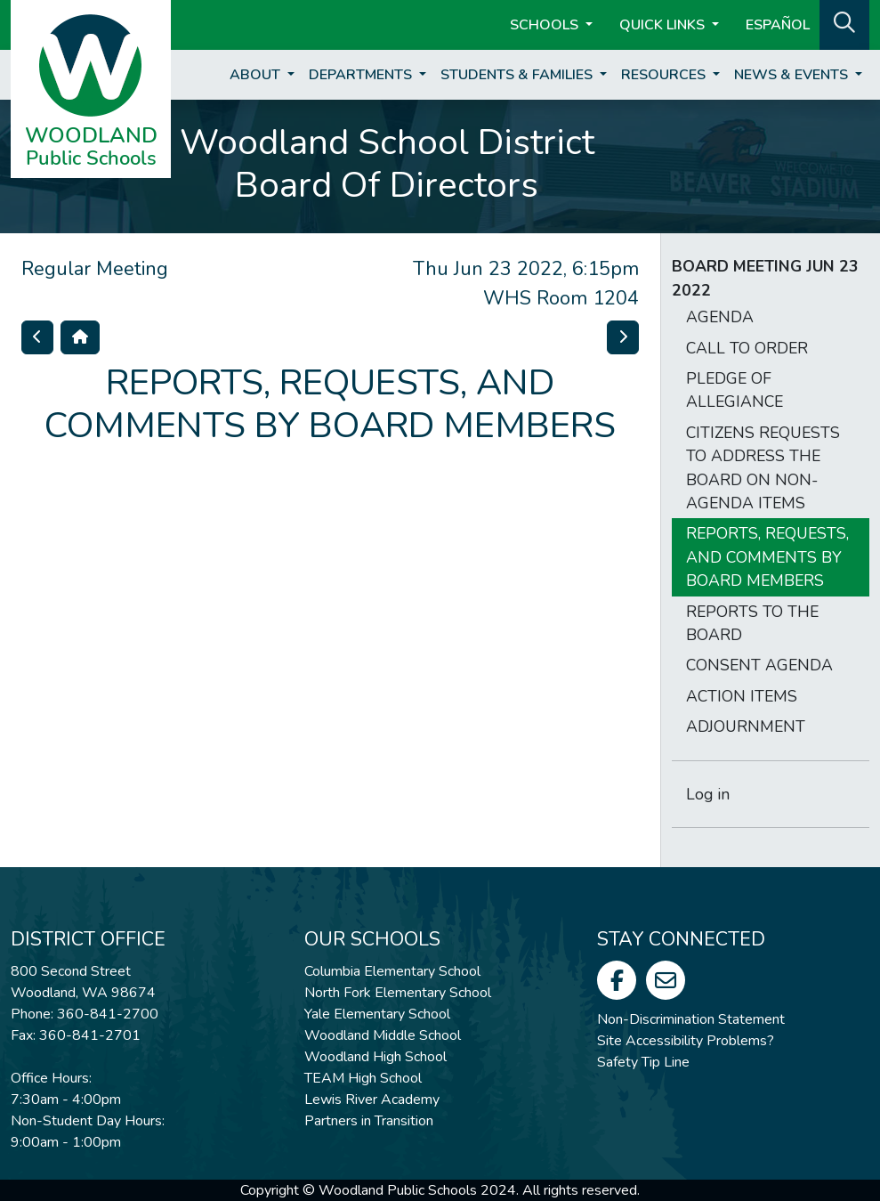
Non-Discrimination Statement (691, 1019)
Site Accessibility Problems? (685, 1041)
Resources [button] (665, 75)
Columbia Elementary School (392, 971)
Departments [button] (362, 75)
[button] (844, 23)
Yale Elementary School (377, 1014)
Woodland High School (375, 1057)
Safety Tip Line (643, 1062)
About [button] (257, 75)
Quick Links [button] (663, 25)
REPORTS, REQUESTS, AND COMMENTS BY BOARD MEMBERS (767, 557)
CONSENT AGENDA (759, 665)
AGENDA (720, 317)
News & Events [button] (793, 75)
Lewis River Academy (372, 1099)
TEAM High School (363, 1078)
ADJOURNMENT (745, 726)
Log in (708, 794)
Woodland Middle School (382, 1035)
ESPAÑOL (778, 25)
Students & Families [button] (518, 75)
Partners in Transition (368, 1121)
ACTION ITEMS (741, 696)
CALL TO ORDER (747, 348)
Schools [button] (546, 25)
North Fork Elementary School (397, 992)
